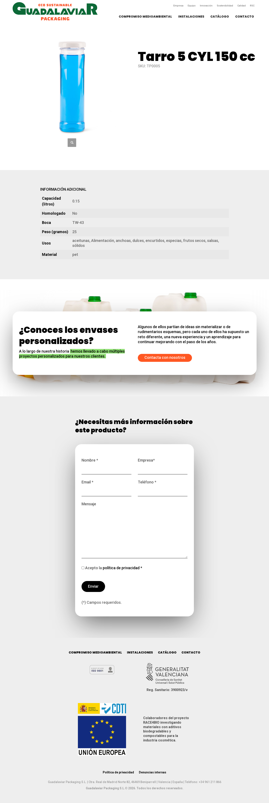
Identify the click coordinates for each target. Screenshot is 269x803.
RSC (252, 5)
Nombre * (106, 464)
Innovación (206, 5)
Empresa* (163, 464)
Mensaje (134, 530)
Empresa (178, 5)
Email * (106, 486)
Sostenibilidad (225, 5)
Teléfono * (163, 486)
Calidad (241, 5)
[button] (72, 142)
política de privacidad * (122, 568)
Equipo (192, 5)
